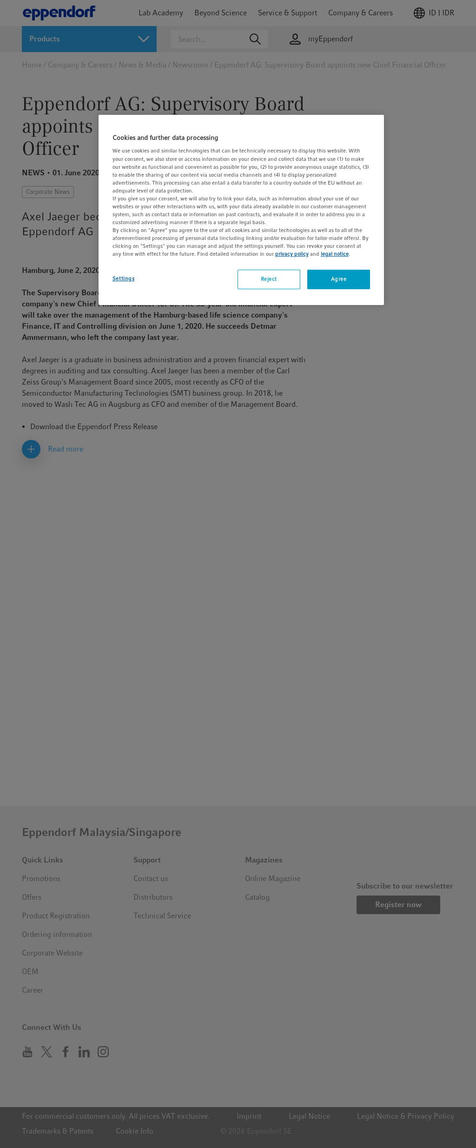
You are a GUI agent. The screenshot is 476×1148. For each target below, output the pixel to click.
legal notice (335, 254)
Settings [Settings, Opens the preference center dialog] (123, 278)
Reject (269, 279)
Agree (339, 279)
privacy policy (292, 254)
